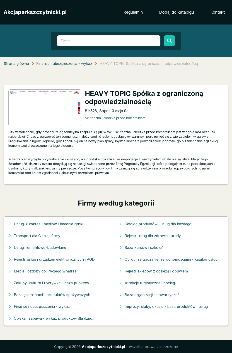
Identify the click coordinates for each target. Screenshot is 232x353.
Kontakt (217, 12)
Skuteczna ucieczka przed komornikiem (115, 118)
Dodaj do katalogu (176, 12)
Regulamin (133, 12)
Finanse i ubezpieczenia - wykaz (64, 63)
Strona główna (16, 63)
